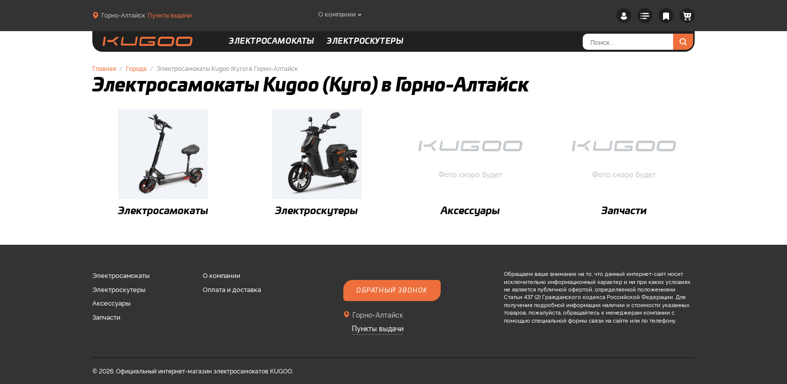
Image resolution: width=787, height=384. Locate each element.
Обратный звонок (392, 290)
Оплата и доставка (232, 289)
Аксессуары (111, 302)
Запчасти (106, 316)
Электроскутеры (119, 289)
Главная (104, 68)
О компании (337, 13)
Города (136, 68)
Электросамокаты (121, 274)
